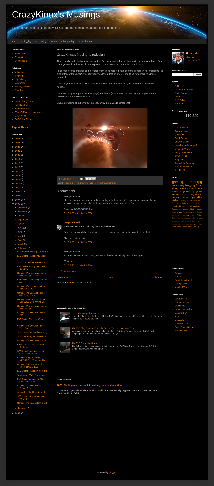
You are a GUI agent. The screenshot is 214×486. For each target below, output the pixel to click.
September (23, 220)
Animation (19, 72)
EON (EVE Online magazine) (28, 112)
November (23, 211)
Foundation (20, 57)
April (20, 240)
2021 (18, 155)
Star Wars (179, 103)
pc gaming (184, 191)
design (93, 183)
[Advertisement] (111, 295)
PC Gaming (40, 41)
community (178, 185)
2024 (18, 142)
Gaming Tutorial (180, 197)
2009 (18, 191)
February (22, 248)
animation (176, 194)
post (73, 93)
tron (188, 203)
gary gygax (177, 212)
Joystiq (178, 316)
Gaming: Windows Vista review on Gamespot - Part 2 (31, 274)
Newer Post (63, 277)
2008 (18, 195)
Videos (54, 41)
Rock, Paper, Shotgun (185, 327)
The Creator (187, 212)
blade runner (196, 209)
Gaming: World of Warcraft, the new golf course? (31, 287)
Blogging (19, 76)
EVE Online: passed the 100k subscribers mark (31, 380)
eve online (101, 183)
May (20, 236)
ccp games (196, 191)
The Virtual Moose (183, 166)
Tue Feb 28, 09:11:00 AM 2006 (78, 213)
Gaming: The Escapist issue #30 (32, 403)
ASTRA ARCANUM (184, 89)
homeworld (192, 200)
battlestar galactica (191, 218)
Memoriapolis (21, 61)
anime (180, 218)
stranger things (196, 224)
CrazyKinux (69, 222)
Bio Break (179, 135)
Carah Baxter (181, 138)
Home (12, 41)
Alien (177, 86)
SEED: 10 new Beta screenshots (32, 262)
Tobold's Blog (181, 170)
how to (198, 194)
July (20, 228)
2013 (18, 179)
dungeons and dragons (181, 221)
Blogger (112, 472)
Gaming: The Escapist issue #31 (32, 340)
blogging (75, 183)
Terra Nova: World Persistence (31, 375)
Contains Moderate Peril (186, 145)
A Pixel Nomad (182, 127)
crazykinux (84, 183)
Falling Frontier (182, 283)
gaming (177, 182)
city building (188, 194)
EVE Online (20, 53)
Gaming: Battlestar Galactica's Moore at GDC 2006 (31, 365)
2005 (18, 413)
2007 (18, 200)
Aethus (178, 276)
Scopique (179, 159)
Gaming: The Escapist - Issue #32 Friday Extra (31, 294)
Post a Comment (68, 271)
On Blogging (25, 41)
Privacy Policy (67, 41)
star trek (185, 224)
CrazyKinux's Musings (56, 14)
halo (184, 203)
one (108, 93)
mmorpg (196, 182)
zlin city (196, 227)
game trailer (197, 221)
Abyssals (179, 273)
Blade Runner (181, 93)
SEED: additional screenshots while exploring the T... (31, 352)
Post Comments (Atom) (80, 282)
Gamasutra (180, 306)
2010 (18, 187)
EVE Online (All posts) (25, 101)
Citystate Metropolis (184, 280)
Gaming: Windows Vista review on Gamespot (31, 307)
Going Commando (183, 152)
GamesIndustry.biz (183, 309)
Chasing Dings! (182, 142)
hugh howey (197, 212)
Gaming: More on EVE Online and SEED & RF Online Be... (31, 300)
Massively (179, 320)
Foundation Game (180, 209)
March (21, 244)
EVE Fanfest (20, 116)
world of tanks (188, 227)
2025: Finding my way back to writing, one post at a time (89, 385)
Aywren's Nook (182, 131)
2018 (18, 163)
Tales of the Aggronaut (185, 163)
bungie (175, 206)
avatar (178, 203)
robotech (185, 215)
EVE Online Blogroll (24, 119)
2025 (18, 138)
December (23, 207)
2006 (18, 204)
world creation (177, 227)
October (22, 215)
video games (183, 206)
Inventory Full (181, 156)
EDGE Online (181, 299)
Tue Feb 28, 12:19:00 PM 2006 (78, 265)
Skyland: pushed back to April (31, 392)
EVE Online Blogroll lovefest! (85, 313)
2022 (18, 151)
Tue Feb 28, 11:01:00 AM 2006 (78, 242)
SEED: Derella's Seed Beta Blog (32, 332)
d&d (200, 218)
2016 (18, 167)
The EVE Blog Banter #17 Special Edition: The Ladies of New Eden (103, 328)
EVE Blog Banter (22, 105)
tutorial (194, 203)
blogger (68, 183)
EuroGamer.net (182, 302)
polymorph (176, 215)
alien (192, 206)
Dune (177, 96)
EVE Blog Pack (22, 108)
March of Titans (182, 287)
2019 (18, 159)
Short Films (20, 90)
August (21, 224)
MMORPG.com (182, 323)
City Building (20, 79)
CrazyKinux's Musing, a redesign (32, 251)
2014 (18, 175)
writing (183, 200)
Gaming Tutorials (23, 86)
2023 (18, 147)
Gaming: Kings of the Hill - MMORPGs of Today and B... (31, 359)
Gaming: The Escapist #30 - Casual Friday (30, 386)
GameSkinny (181, 313)
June (20, 232)
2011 (18, 183)
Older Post (157, 277)
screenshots (111, 183)
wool (192, 215)
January (22, 408)
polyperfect (176, 224)
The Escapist (181, 330)
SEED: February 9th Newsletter (31, 336)
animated (198, 206)
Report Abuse (20, 127)
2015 (18, 171)
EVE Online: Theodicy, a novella (32, 371)
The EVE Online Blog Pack (84, 343)
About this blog (85, 41)
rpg (193, 197)
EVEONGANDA (182, 149)
